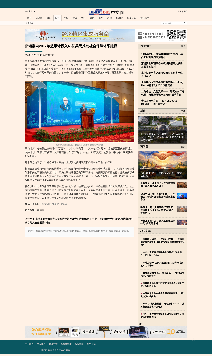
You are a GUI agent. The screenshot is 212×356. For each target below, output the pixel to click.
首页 (29, 18)
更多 (183, 46)
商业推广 (144, 18)
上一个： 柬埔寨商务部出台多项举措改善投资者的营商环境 (57, 219)
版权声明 (79, 344)
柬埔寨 (39, 18)
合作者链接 (66, 344)
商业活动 (131, 18)
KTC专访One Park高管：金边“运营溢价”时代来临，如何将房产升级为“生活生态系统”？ (161, 137)
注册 (185, 11)
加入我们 (41, 344)
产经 (66, 18)
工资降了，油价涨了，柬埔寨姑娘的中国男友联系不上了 (157, 184)
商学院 (119, 18)
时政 (57, 18)
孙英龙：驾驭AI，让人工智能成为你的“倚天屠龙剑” (157, 222)
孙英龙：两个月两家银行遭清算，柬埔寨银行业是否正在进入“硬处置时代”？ (157, 210)
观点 (74, 18)
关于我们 (29, 344)
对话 (92, 18)
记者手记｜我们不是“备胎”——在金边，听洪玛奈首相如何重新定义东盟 (157, 197)
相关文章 (145, 230)
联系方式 (53, 344)
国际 (49, 18)
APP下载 (91, 344)
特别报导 (29, 23)
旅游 (109, 18)
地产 (100, 18)
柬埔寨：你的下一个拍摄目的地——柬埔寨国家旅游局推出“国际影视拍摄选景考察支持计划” (162, 242)
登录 (179, 11)
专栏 (83, 18)
